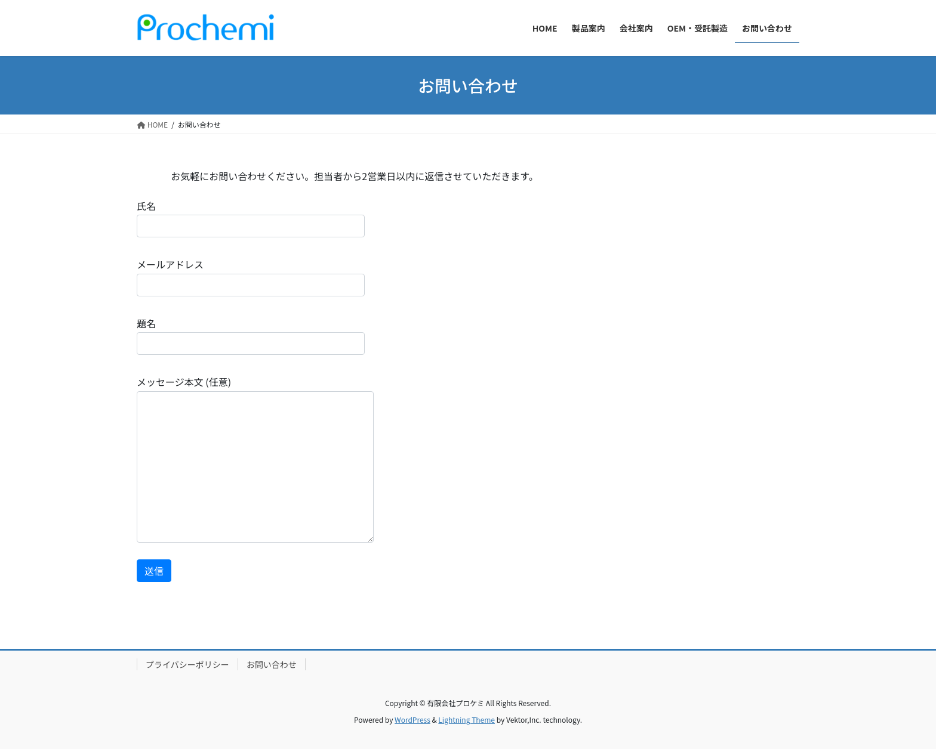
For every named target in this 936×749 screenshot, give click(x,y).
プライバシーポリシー (187, 664)
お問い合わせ (272, 664)
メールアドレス (251, 276)
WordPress (412, 719)
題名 (251, 335)
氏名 (251, 218)
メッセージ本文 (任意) (255, 458)
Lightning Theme (466, 719)
